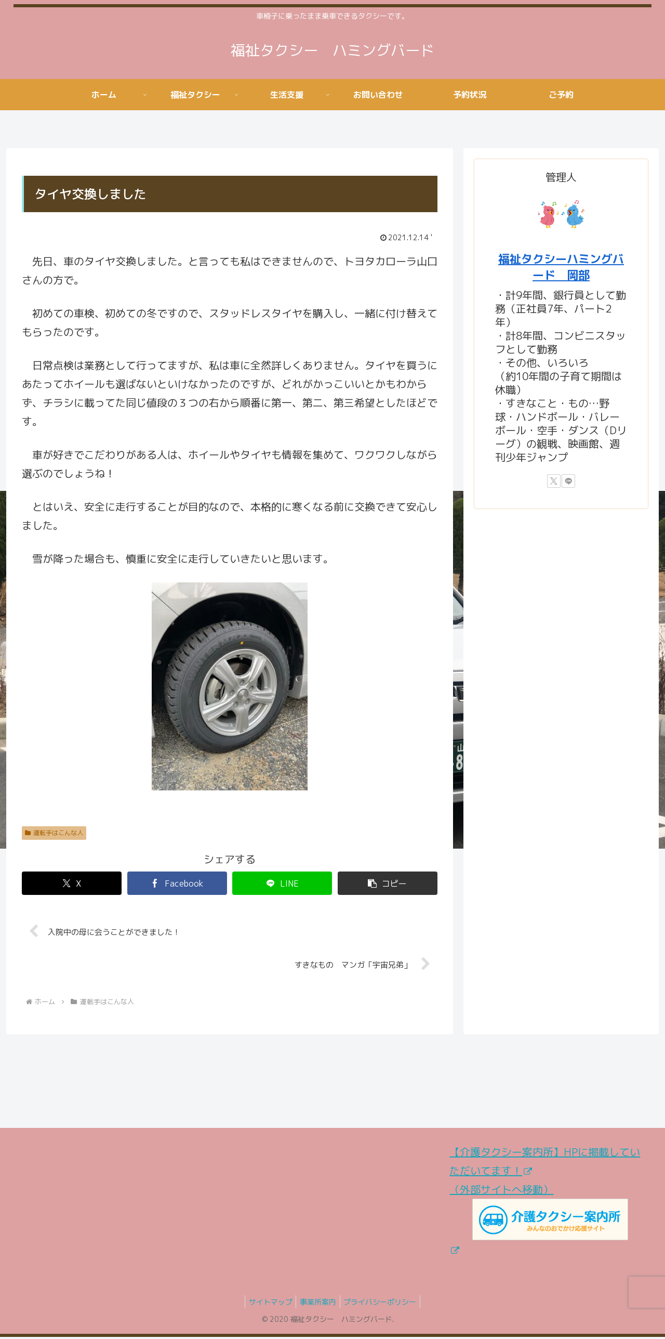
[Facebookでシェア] (177, 883)
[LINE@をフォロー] (568, 481)
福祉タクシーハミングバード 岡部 (561, 267)
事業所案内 (318, 1303)
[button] (387, 883)
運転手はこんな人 (54, 832)
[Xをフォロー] (554, 481)
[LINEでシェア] (282, 883)
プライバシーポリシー (383, 1303)
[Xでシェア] (72, 883)
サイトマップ (267, 1303)
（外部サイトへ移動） (538, 1220)
